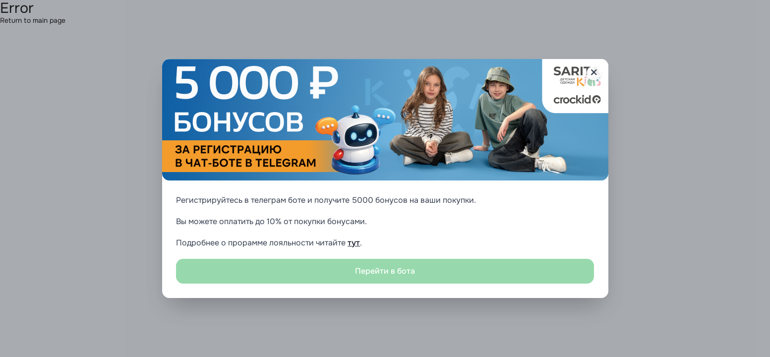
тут (354, 243)
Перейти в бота (385, 271)
